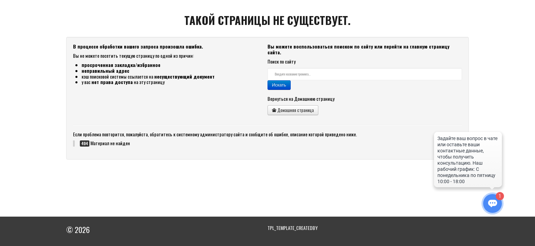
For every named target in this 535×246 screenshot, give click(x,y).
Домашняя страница (293, 110)
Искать (279, 84)
